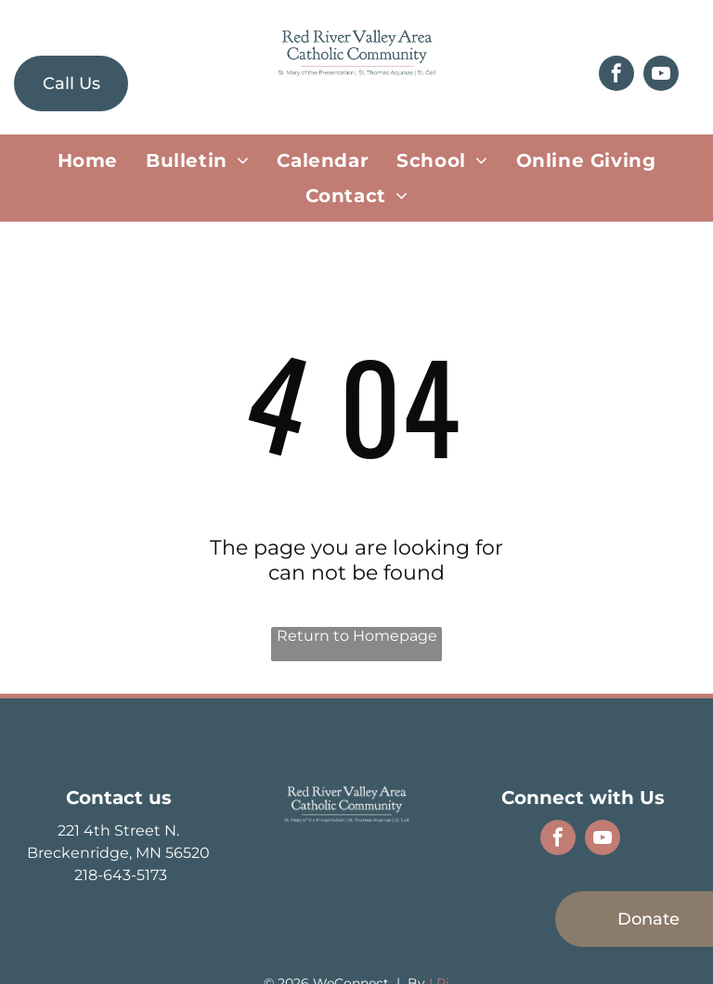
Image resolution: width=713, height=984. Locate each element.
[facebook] (616, 76)
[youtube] (661, 76)
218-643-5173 (119, 875)
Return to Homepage (357, 636)
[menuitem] (88, 160)
